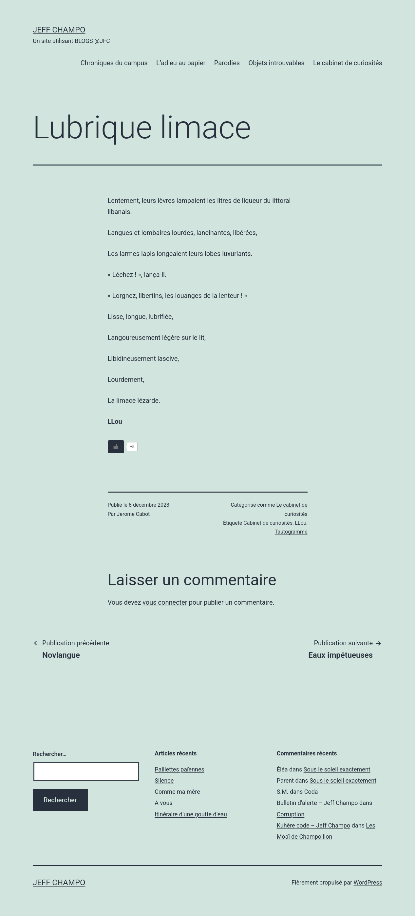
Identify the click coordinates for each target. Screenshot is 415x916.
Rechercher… (49, 753)
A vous (163, 802)
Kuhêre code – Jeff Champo (313, 825)
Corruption (291, 814)
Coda (311, 791)
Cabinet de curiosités (267, 523)
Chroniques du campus (114, 63)
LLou (300, 523)
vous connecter (164, 602)
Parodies (227, 63)
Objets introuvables (277, 63)
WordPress (368, 882)
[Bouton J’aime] (116, 446)
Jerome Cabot (133, 514)
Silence (164, 780)
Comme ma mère (177, 791)
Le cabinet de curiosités (347, 63)
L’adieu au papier (180, 63)
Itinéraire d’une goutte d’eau (191, 814)
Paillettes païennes (179, 769)
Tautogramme (291, 532)
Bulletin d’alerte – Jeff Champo (317, 802)
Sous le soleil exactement (337, 769)
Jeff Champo (59, 29)
